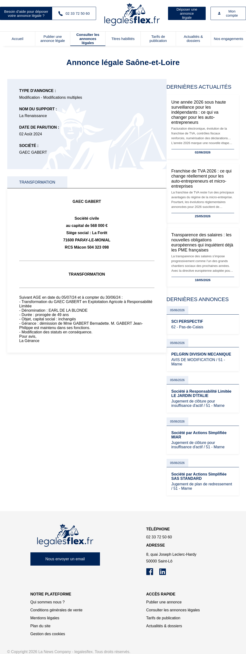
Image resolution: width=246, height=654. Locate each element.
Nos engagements (228, 39)
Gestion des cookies (47, 634)
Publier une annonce (164, 602)
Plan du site (40, 626)
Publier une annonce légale (52, 38)
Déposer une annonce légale (186, 13)
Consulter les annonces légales (87, 39)
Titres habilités (122, 39)
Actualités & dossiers (193, 38)
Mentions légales (44, 618)
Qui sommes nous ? (47, 602)
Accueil (17, 39)
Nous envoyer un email (65, 559)
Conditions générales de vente (56, 610)
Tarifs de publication (158, 38)
